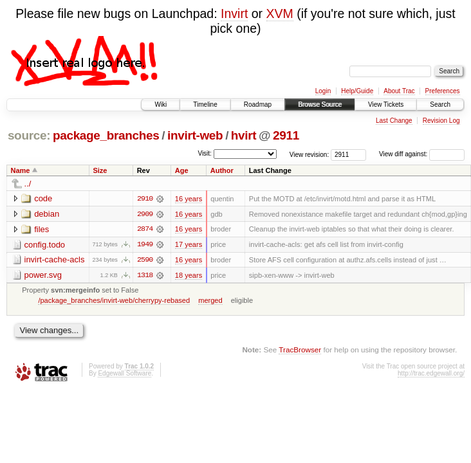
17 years (188, 245)
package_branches (106, 135)
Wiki (160, 104)
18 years (188, 276)
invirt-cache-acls (54, 260)
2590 (144, 260)
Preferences (442, 91)
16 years (188, 199)
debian (46, 214)
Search (440, 104)
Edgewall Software (124, 373)
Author (222, 170)
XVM (279, 13)
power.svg (43, 275)
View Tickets (385, 104)
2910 (144, 199)
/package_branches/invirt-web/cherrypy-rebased (114, 301)
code (43, 198)
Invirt (234, 13)
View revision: (309, 154)
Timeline (205, 104)
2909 (144, 214)
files (41, 229)
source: (29, 135)
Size (100, 170)
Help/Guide (357, 91)
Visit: (205, 153)
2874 (144, 229)
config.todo (45, 245)
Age (182, 170)
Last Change (394, 120)
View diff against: (422, 154)
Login (323, 91)
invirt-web (195, 135)
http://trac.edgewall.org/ (431, 373)
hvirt (243, 135)
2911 (286, 135)
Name (20, 170)
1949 (144, 245)
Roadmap (258, 104)
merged (210, 301)
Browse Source (320, 104)
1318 (144, 276)
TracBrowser (300, 350)
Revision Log (441, 120)
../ (28, 183)
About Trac (398, 91)
